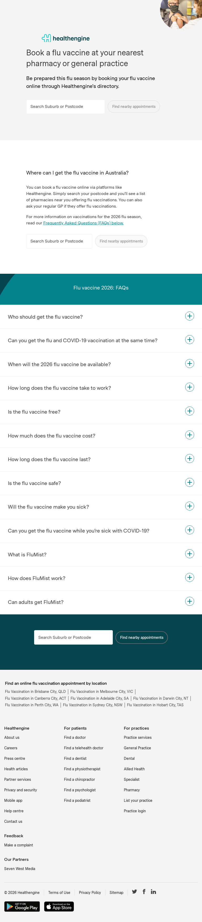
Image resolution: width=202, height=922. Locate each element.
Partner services (17, 779)
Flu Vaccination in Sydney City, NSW (93, 705)
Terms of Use (59, 893)
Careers (10, 748)
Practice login (135, 811)
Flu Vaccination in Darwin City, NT (160, 698)
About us (11, 737)
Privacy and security (20, 790)
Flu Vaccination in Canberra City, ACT (35, 698)
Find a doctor (75, 737)
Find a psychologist (80, 790)
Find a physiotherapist (82, 769)
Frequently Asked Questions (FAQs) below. (83, 222)
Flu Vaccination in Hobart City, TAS (155, 705)
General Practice (137, 748)
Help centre (14, 811)
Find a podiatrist (77, 800)
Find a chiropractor (79, 779)
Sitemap (116, 893)
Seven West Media (19, 869)
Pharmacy (132, 790)
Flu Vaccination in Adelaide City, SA (100, 698)
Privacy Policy (90, 893)
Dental (129, 758)
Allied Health (134, 769)
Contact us (13, 821)
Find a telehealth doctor (83, 748)
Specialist (132, 779)
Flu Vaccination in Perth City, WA (32, 705)
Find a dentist (75, 758)
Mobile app (13, 800)
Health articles (16, 769)
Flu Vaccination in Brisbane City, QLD (35, 691)
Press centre (14, 758)
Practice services (138, 737)
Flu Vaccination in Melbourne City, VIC (101, 691)
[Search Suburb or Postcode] (65, 106)
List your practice (138, 800)
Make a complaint (18, 845)
